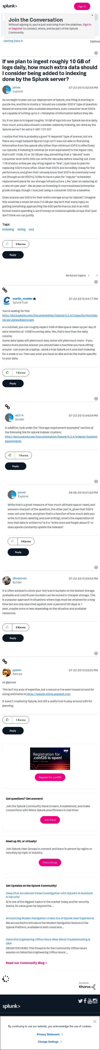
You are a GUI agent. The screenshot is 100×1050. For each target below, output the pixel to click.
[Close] (94, 1021)
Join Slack (50, 819)
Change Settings (48, 1041)
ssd (31, 229)
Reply (13, 254)
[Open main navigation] (95, 6)
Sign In (82, 6)
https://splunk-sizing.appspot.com (48, 694)
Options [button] (94, 41)
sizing (21, 229)
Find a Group (50, 862)
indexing (8, 229)
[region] (50, 1033)
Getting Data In (13, 41)
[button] (95, 53)
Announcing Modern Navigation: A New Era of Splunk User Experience (50, 918)
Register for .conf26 (50, 777)
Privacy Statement (48, 1034)
